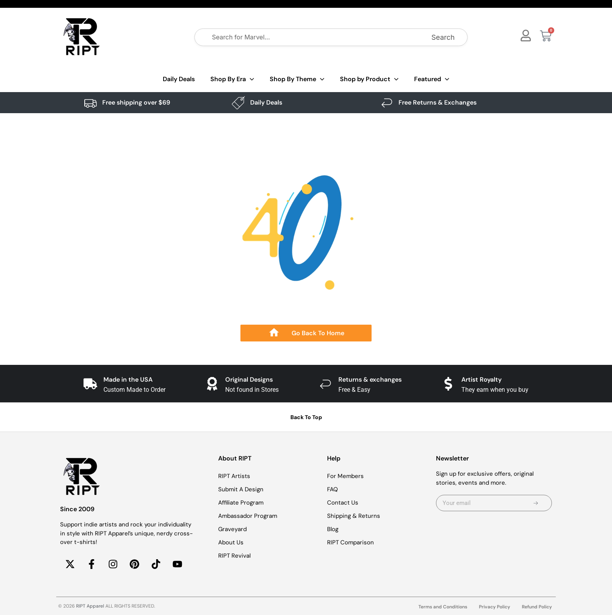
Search (443, 37)
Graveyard (232, 529)
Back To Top (306, 417)
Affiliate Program (240, 503)
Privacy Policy (494, 607)
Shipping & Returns (353, 516)
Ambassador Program (247, 516)
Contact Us (342, 503)
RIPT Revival (234, 556)
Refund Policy (537, 607)
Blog (332, 529)
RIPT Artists (234, 476)
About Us (231, 542)
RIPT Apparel (90, 606)
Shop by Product (369, 79)
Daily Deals (179, 79)
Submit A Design (240, 489)
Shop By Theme (297, 79)
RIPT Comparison (350, 542)
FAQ (332, 489)
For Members (345, 476)
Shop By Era (232, 79)
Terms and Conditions (442, 607)
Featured (431, 79)
